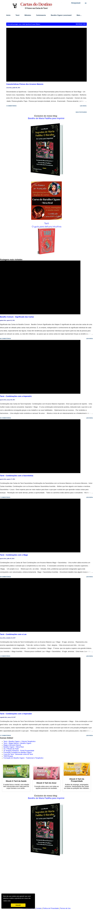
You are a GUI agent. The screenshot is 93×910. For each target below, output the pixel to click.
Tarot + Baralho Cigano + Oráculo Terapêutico (19, 741)
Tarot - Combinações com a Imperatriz (16, 396)
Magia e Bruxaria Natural (12, 745)
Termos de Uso (65, 908)
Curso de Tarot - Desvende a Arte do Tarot (18, 754)
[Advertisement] (46, 883)
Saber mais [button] (6, 900)
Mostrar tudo (81, 24)
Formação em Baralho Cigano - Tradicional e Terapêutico (23, 758)
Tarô (46, 223)
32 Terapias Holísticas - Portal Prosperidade (18, 750)
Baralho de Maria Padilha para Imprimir (46, 118)
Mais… (79, 15)
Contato (38, 908)
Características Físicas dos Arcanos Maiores (24, 84)
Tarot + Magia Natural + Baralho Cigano (17, 743)
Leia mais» (83, 106)
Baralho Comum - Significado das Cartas (17, 317)
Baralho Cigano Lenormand (61, 15)
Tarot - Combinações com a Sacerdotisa (16, 476)
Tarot (17, 15)
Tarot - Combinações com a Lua (13, 634)
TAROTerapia (8, 756)
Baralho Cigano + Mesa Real (13, 747)
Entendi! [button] (18, 905)
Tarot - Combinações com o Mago (14, 555)
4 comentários (11, 106)
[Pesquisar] (75, 3)
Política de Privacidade (51, 908)
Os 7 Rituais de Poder (11, 749)
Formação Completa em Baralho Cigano (17, 752)
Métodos (28, 15)
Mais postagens (81, 112)
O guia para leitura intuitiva (46, 226)
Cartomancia (41, 15)
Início (8, 15)
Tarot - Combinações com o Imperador (16, 714)
